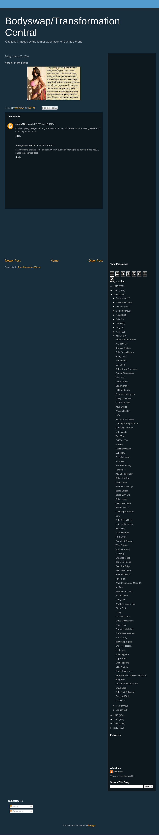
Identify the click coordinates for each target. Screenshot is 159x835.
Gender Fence (122, 507)
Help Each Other (123, 503)
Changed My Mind (124, 629)
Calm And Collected (124, 692)
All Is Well (120, 461)
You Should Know (123, 474)
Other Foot (120, 608)
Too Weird (120, 436)
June (118, 323)
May (118, 327)
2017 (116, 290)
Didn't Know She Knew (126, 369)
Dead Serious (122, 386)
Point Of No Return (124, 352)
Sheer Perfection (123, 646)
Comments (16, 811)
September (121, 311)
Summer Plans (122, 549)
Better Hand (121, 499)
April (118, 332)
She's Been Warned (124, 633)
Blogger (92, 825)
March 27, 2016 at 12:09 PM (41, 124)
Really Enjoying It (123, 671)
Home (55, 260)
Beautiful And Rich (124, 591)
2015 (116, 715)
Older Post (95, 260)
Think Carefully (122, 402)
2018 (116, 286)
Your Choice (121, 407)
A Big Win (120, 679)
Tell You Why (121, 440)
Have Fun (120, 579)
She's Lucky (121, 637)
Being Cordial (121, 491)
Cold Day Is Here (123, 520)
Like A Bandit (121, 381)
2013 (116, 723)
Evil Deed (120, 365)
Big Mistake (121, 482)
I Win (117, 415)
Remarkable (121, 360)
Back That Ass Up (123, 486)
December (121, 298)
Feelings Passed (123, 448)
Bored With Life (122, 495)
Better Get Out (122, 478)
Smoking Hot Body (124, 427)
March (119, 336)
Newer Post (13, 260)
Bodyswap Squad (123, 641)
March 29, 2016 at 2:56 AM (41, 145)
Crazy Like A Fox (123, 398)
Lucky (118, 612)
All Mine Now (121, 595)
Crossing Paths (122, 616)
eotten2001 (21, 124)
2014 (116, 719)
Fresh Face (120, 625)
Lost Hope (120, 700)
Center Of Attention (124, 373)
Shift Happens (122, 654)
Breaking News (122, 457)
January (120, 710)
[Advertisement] (54, 233)
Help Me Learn (122, 390)
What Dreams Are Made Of (128, 583)
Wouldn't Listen (122, 411)
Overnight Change (124, 541)
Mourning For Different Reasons (130, 675)
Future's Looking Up (125, 394)
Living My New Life (124, 620)
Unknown (118, 771)
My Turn (119, 587)
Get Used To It (122, 696)
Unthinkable (121, 432)
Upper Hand (121, 658)
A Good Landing (123, 465)
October (120, 306)
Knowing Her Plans (124, 511)
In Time (119, 444)
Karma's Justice (123, 348)
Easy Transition (122, 574)
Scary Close (121, 356)
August (119, 315)
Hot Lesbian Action (124, 524)
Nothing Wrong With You (127, 423)
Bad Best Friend (123, 562)
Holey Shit (120, 599)
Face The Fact (122, 532)
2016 (116, 294)
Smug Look (120, 688)
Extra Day (120, 528)
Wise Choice (121, 545)
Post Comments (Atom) (29, 267)
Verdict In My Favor (124, 419)
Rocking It (120, 469)
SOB (117, 516)
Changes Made (122, 558)
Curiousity (120, 453)
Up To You (120, 650)
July (118, 319)
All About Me (121, 344)
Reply (18, 136)
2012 (116, 728)
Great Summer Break (125, 339)
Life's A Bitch (121, 667)
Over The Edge (122, 566)
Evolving (119, 553)
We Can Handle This (125, 604)
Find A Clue (121, 537)
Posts (14, 806)
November (121, 302)
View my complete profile (122, 776)
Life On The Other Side (126, 683)
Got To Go (120, 377)
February (120, 706)
